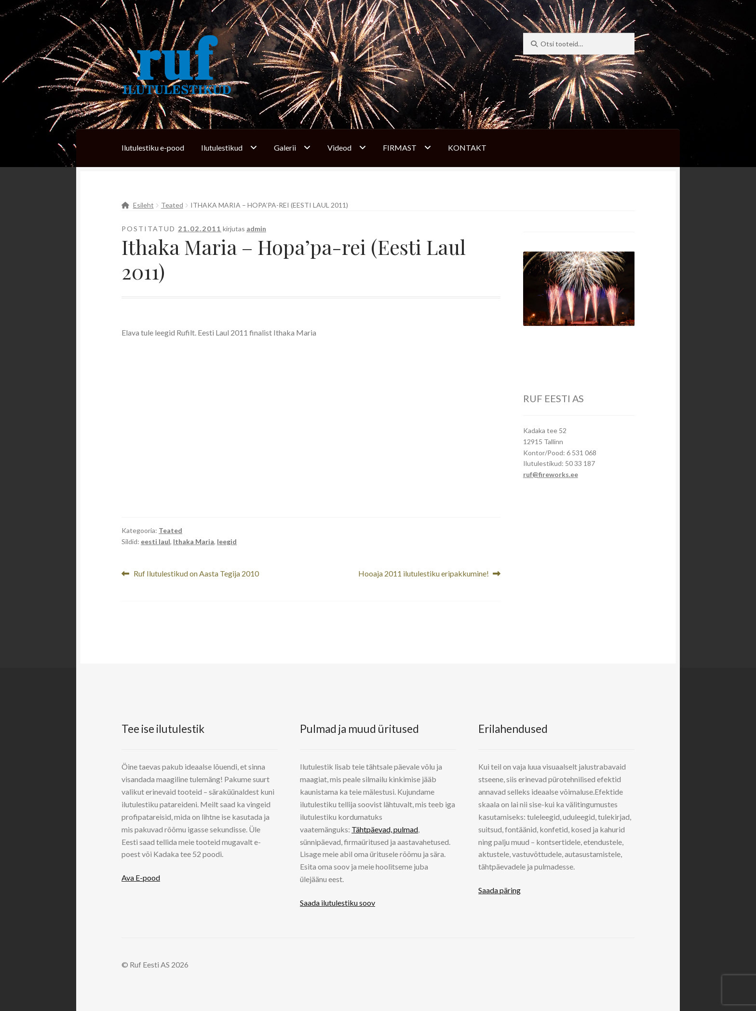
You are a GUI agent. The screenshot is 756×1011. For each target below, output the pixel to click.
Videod (339, 147)
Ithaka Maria (193, 541)
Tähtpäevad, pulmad (384, 829)
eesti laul (155, 541)
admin (256, 229)
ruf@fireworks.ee (550, 474)
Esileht (143, 205)
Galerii (285, 147)
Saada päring (499, 890)
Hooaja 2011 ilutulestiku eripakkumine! (423, 573)
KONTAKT (467, 147)
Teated (172, 205)
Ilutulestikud (222, 147)
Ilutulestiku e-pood (153, 147)
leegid (227, 541)
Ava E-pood (141, 877)
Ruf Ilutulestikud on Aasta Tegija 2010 (196, 573)
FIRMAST (400, 147)
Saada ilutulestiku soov (337, 902)
